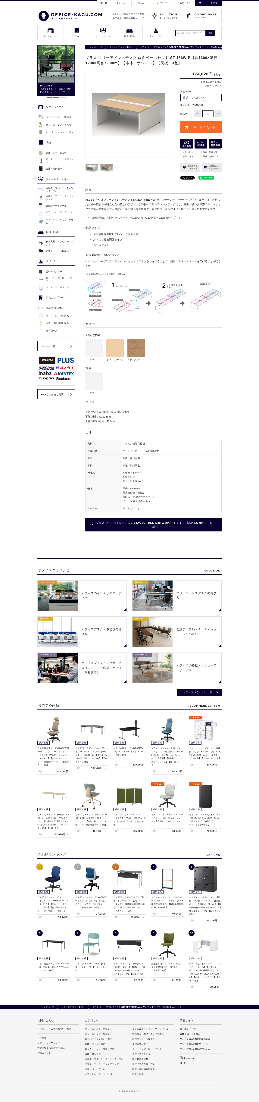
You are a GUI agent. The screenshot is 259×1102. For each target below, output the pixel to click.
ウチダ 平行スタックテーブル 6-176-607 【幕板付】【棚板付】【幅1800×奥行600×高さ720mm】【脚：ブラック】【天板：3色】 (129, 969)
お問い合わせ (142, 3)
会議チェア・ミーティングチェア (102, 1064)
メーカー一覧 (48, 346)
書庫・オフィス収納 (95, 1044)
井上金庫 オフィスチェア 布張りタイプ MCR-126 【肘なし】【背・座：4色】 (166, 967)
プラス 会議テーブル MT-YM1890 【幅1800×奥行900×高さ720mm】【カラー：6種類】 (53, 967)
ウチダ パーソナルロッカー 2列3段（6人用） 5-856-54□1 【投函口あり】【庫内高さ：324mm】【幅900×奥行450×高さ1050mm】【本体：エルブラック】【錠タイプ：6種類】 (205, 905)
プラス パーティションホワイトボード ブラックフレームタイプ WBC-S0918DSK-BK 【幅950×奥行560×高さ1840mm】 (167, 902)
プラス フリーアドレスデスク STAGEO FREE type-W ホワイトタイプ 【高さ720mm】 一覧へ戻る (154, 524)
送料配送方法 (210, 152)
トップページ (95, 47)
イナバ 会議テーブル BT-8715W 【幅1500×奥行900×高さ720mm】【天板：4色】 (129, 751)
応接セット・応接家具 (143, 1039)
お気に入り (185, 3)
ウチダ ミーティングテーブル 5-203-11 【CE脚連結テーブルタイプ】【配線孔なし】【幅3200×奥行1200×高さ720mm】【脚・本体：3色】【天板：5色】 (53, 821)
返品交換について (212, 156)
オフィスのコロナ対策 (143, 1064)
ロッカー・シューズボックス (99, 1049)
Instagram (187, 1058)
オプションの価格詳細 (191, 104)
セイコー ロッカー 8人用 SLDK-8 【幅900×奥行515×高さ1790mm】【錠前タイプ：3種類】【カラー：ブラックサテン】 (205, 819)
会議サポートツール (95, 1069)
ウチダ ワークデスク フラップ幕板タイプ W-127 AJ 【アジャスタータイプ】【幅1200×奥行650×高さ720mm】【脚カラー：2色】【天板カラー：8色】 (129, 904)
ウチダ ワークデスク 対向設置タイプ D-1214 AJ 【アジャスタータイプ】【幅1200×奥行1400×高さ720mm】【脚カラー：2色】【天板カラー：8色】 (91, 755)
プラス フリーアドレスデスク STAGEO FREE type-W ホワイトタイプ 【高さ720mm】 (182, 47)
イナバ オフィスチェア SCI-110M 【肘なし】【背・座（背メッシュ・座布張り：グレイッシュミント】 (167, 819)
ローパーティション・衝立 (98, 1039)
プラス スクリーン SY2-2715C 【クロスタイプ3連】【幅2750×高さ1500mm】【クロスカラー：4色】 (129, 819)
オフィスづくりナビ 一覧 (197, 692)
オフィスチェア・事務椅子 (98, 1034)
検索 (210, 33)
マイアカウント (164, 3)
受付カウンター (140, 1044)
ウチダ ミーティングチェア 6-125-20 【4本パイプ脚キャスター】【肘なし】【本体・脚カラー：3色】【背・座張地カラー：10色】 (91, 819)
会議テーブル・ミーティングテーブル (104, 1059)
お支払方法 (188, 152)
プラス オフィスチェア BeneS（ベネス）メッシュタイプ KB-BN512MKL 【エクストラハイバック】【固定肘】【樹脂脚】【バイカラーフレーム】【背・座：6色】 (167, 756)
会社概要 (41, 1038)
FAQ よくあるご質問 (52, 394)
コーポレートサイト (190, 1029)
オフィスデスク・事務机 (121, 47)
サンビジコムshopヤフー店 (194, 1044)
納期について (189, 156)
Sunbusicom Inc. (130, 1091)
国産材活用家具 (140, 1059)
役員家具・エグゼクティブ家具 (148, 1034)
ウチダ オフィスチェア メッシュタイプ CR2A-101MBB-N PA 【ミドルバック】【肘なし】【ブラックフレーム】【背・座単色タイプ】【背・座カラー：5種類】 (53, 904)
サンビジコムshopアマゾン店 (195, 1049)
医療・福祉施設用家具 (143, 1069)
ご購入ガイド (121, 3)
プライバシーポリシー (48, 1042)
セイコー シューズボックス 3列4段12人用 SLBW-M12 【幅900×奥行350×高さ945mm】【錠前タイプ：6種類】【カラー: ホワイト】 (205, 753)
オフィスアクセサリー (143, 1054)
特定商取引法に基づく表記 (50, 1048)
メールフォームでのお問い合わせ (54, 1029)
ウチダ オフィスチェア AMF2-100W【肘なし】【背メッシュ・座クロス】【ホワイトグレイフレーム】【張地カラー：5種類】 (91, 902)
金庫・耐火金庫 (93, 1054)
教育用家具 (138, 1074)
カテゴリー (92, 1020)
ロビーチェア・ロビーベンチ (147, 1049)
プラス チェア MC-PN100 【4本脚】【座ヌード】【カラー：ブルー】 (91, 967)
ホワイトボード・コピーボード (101, 1074)
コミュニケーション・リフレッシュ (150, 1029)
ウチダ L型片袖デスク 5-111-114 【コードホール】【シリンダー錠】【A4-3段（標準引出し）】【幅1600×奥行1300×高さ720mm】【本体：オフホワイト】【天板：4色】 (204, 972)
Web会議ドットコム (190, 1034)
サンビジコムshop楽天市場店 (195, 1039)
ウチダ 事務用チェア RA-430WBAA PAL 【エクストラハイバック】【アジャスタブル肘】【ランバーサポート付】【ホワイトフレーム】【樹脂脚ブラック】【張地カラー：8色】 (53, 756)
